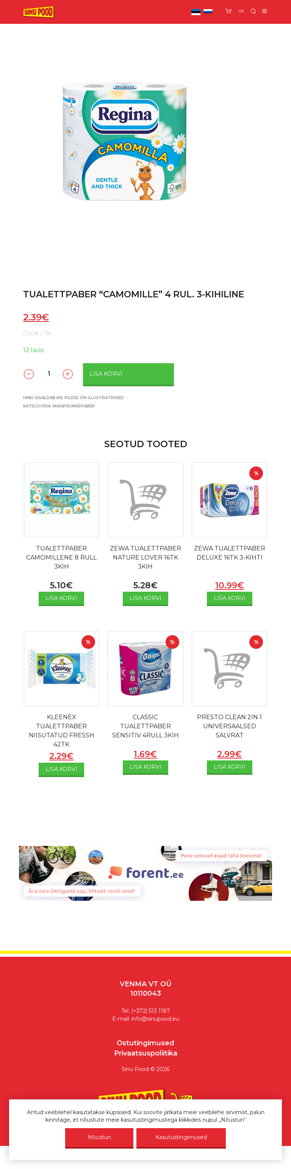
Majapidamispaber (74, 406)
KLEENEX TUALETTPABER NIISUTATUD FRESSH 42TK (61, 731)
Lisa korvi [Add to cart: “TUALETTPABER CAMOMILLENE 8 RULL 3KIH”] (61, 598)
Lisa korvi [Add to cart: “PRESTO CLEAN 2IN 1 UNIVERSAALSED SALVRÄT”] (230, 766)
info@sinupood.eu (155, 1018)
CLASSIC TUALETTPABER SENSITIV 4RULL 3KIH (145, 726)
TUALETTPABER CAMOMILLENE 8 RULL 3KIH (61, 557)
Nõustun (99, 1137)
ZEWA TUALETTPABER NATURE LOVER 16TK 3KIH (145, 557)
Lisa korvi (106, 373)
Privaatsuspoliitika (145, 1053)
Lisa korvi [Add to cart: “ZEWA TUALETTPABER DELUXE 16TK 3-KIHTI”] (230, 598)
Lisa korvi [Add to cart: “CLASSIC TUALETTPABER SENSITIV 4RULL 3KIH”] (145, 766)
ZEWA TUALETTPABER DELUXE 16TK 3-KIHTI (229, 553)
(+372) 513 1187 (150, 1010)
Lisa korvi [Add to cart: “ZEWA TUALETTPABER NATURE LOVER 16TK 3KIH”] (145, 598)
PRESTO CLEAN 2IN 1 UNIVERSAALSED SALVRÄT (229, 726)
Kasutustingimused (181, 1137)
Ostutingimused (145, 1043)
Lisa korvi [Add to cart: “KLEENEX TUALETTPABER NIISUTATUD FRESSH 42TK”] (61, 769)
